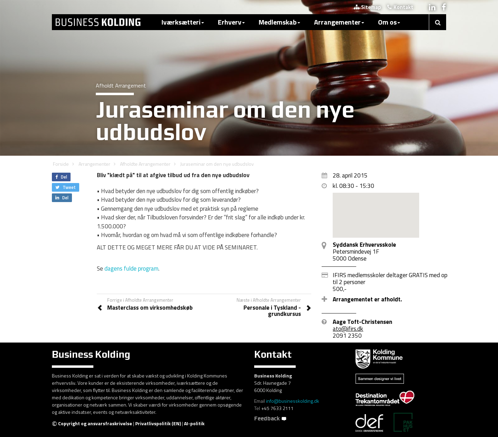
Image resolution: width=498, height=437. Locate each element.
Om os (389, 22)
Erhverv (231, 22)
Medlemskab (279, 22)
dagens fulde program (131, 268)
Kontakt (400, 7)
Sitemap (367, 7)
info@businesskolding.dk (292, 400)
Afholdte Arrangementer (145, 163)
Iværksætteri (183, 22)
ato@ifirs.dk (348, 328)
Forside (61, 163)
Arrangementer (339, 22)
